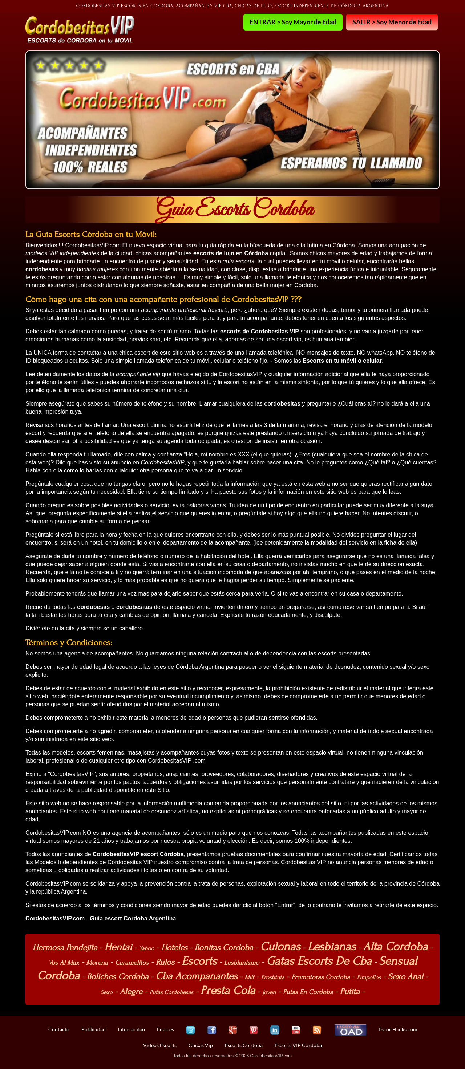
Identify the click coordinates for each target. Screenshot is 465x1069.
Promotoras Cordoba (320, 977)
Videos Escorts (160, 1045)
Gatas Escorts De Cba (319, 961)
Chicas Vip (201, 1045)
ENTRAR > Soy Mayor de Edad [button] (293, 22)
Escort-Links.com (398, 1029)
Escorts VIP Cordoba (298, 1045)
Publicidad (93, 1029)
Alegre (131, 991)
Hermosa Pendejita (64, 947)
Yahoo (146, 948)
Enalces (165, 1029)
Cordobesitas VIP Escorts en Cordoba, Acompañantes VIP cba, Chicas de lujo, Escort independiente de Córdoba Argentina (232, 5)
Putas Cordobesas (171, 992)
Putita (350, 991)
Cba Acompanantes (196, 976)
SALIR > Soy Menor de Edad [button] (392, 22)
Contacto (58, 1029)
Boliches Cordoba (118, 976)
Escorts (199, 961)
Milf (249, 977)
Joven (269, 992)
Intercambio (131, 1029)
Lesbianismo (241, 963)
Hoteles (174, 947)
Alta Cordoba (395, 946)
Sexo (107, 992)
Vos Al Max (63, 963)
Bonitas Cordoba (224, 947)
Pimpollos (369, 977)
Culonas (280, 946)
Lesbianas (332, 946)
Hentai (118, 947)
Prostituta (272, 977)
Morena (97, 963)
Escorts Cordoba (244, 1045)
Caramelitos (132, 963)
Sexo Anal (405, 976)
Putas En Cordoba (308, 992)
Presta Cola (228, 990)
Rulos (165, 962)
